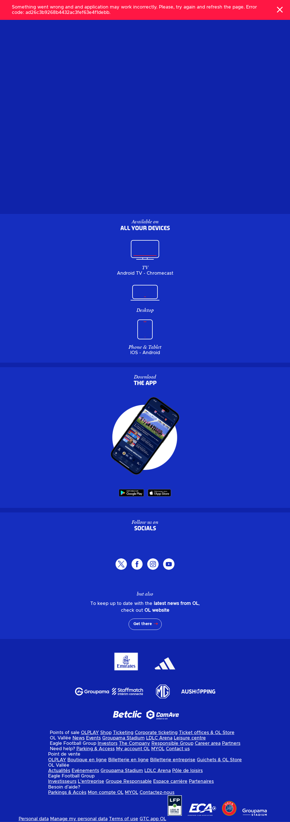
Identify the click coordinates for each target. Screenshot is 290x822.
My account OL (133, 749)
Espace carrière (170, 781)
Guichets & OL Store (219, 760)
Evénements (85, 770)
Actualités (59, 770)
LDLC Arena (159, 738)
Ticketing (123, 732)
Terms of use (123, 819)
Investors (108, 743)
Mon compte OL (105, 792)
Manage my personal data (79, 819)
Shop (106, 732)
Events (93, 738)
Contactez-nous (157, 792)
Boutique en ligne (87, 760)
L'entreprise (91, 781)
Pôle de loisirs (187, 770)
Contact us (178, 749)
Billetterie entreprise (172, 760)
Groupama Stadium (123, 738)
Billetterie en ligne (128, 760)
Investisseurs (62, 781)
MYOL (158, 749)
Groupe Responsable (129, 781)
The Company (134, 743)
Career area (208, 743)
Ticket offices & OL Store (206, 732)
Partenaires (201, 781)
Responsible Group (172, 743)
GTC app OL (153, 819)
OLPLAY (90, 732)
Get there (142, 624)
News (78, 738)
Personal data (34, 819)
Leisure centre (190, 738)
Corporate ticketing (156, 732)
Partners (231, 743)
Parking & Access (95, 749)
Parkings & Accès (67, 792)
